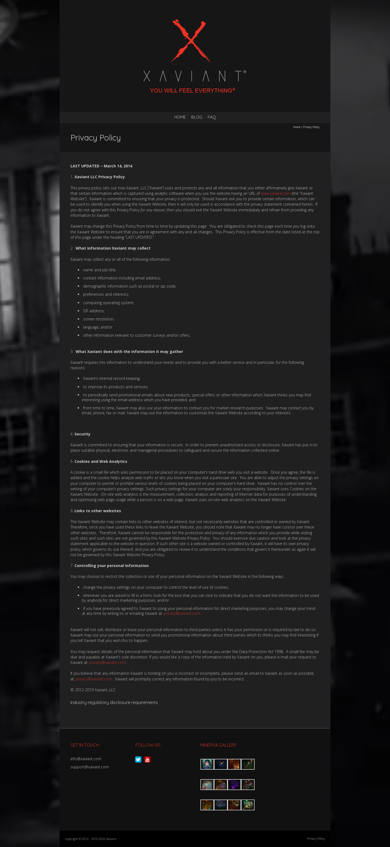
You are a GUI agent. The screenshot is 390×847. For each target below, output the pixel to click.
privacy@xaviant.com (182, 613)
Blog (196, 117)
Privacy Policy (316, 838)
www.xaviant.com (276, 193)
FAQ (212, 117)
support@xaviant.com (89, 766)
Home (180, 117)
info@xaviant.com (85, 758)
